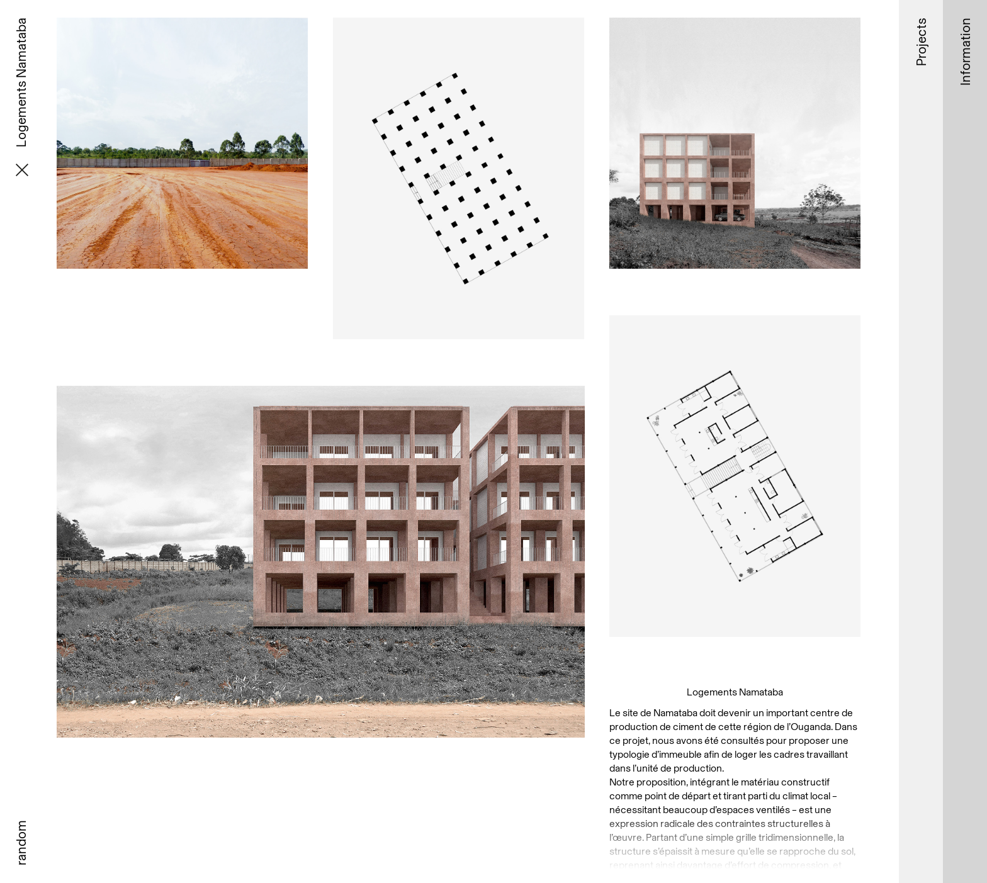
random (21, 842)
